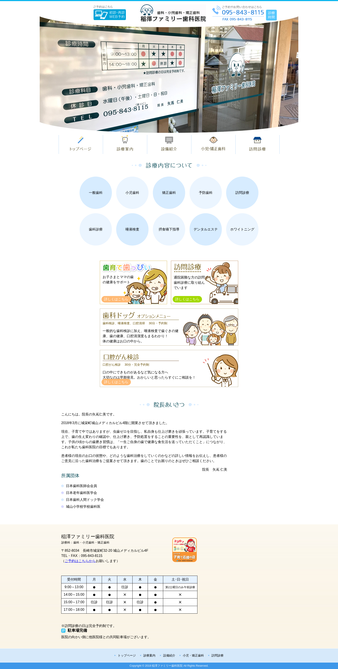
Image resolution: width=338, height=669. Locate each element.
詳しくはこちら (116, 299)
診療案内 (149, 655)
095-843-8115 (92, 556)
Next (301, 74)
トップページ (127, 655)
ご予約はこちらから (80, 561)
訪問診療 (217, 655)
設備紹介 (169, 655)
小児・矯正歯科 (193, 655)
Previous (36, 74)
